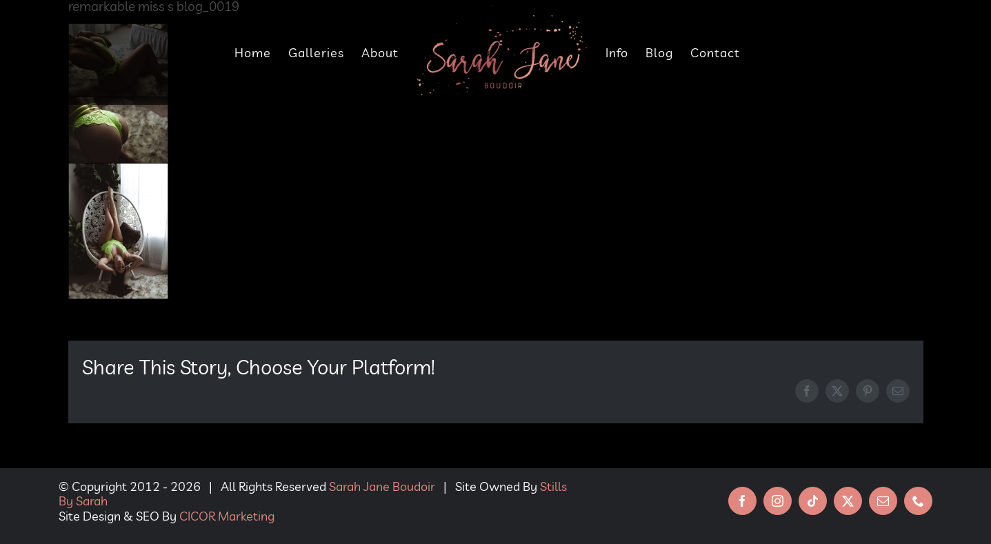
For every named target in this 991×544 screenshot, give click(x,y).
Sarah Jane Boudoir (382, 486)
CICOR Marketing (226, 516)
